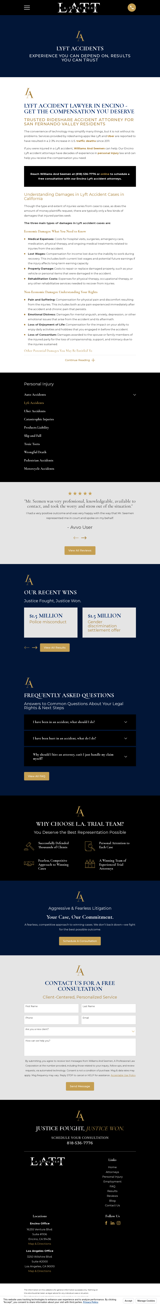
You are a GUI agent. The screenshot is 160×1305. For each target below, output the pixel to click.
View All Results (55, 648)
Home (112, 1167)
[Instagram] (118, 1223)
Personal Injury (112, 1177)
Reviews (112, 1196)
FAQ (112, 1187)
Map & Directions (39, 1244)
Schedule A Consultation (80, 941)
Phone (29, 1018)
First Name (31, 1007)
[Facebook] (106, 1223)
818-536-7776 (80, 1143)
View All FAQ (36, 776)
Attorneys (112, 1172)
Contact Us (112, 1206)
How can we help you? (37, 1041)
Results (112, 1191)
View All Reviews (79, 551)
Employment (112, 1182)
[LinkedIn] (112, 1223)
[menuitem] (78, 395)
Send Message (80, 1086)
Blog (112, 1201)
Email (86, 1018)
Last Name (89, 1007)
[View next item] (84, 538)
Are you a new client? (37, 1030)
